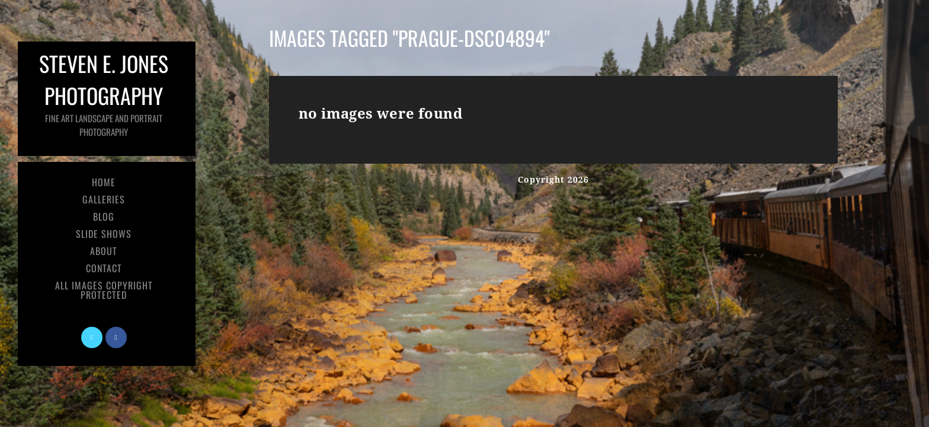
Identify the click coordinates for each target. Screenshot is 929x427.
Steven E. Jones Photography (104, 92)
